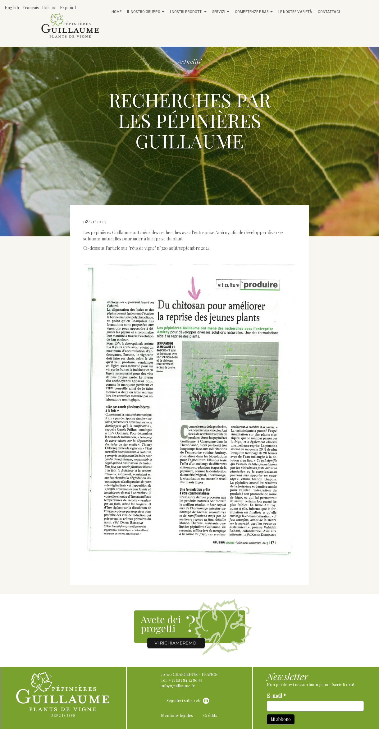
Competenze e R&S (254, 11)
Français (30, 8)
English (12, 8)
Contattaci (329, 11)
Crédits (210, 715)
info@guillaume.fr (178, 685)
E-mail (276, 695)
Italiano (49, 8)
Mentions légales (177, 715)
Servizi (220, 11)
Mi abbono (281, 719)
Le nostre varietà (295, 11)
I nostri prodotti (188, 11)
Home (116, 11)
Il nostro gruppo (145, 11)
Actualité (189, 62)
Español (68, 8)
